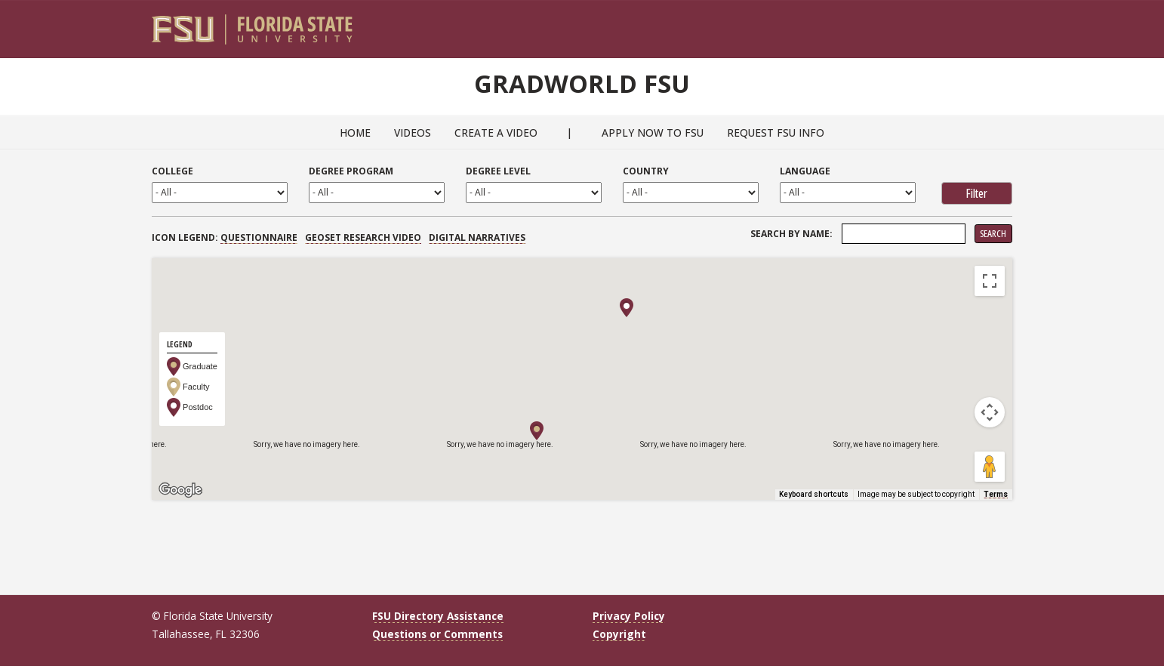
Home (355, 132)
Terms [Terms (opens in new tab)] (996, 494)
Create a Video (495, 132)
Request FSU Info (775, 132)
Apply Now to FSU (653, 132)
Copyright (619, 634)
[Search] (991, 23)
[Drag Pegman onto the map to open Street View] (990, 467)
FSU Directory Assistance (437, 616)
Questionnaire (258, 237)
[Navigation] (1011, 23)
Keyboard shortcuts (813, 494)
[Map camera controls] (990, 412)
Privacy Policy (629, 616)
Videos (412, 132)
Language (805, 171)
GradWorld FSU (582, 81)
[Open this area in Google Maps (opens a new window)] (180, 490)
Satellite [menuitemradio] (249, 280)
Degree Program (351, 171)
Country (646, 171)
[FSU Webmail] (969, 23)
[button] (537, 430)
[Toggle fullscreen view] (990, 281)
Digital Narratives (477, 237)
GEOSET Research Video (363, 237)
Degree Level (498, 171)
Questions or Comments (437, 634)
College (172, 171)
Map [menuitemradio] (185, 280)
